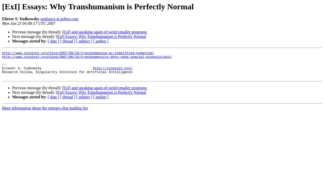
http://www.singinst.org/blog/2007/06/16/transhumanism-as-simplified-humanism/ (78, 53)
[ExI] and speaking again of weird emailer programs (104, 32)
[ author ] (101, 41)
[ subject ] (84, 41)
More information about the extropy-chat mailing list (45, 113)
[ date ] (53, 41)
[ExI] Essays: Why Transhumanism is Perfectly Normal (101, 36)
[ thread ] (67, 41)
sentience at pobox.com (59, 19)
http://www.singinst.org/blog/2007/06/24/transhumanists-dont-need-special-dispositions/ (87, 58)
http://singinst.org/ (112, 72)
